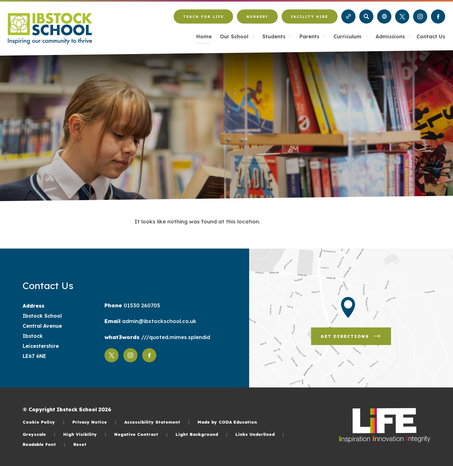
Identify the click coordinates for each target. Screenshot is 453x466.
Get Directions (351, 336)
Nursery (257, 16)
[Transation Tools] (384, 16)
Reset (80, 444)
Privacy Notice (94, 422)
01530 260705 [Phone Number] (141, 305)
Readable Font (44, 444)
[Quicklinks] (348, 16)
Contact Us (431, 36)
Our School (237, 36)
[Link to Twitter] (402, 16)
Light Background (201, 434)
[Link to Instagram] (420, 16)
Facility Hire (309, 16)
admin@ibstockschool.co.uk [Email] (158, 321)
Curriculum (350, 36)
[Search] (366, 16)
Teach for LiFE (203, 16)
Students (276, 36)
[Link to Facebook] (438, 16)
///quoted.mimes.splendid (175, 337)
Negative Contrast (141, 434)
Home (204, 36)
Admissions (393, 36)
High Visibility (84, 434)
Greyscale (39, 434)
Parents (312, 36)
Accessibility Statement (157, 422)
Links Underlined (259, 434)
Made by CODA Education (227, 422)
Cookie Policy (43, 422)
